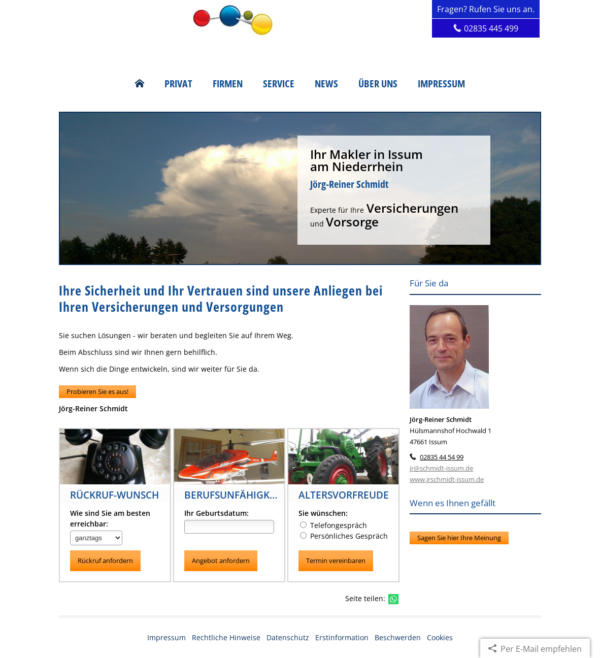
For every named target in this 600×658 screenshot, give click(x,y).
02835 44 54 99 (441, 457)
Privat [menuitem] (178, 84)
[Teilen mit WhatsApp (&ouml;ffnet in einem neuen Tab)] (393, 599)
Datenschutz (287, 637)
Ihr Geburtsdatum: (216, 513)
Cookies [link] (440, 637)
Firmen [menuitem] (228, 84)
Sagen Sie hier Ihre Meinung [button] (459, 537)
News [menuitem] (326, 84)
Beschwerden (398, 637)
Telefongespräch (338, 525)
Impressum (166, 637)
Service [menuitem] (278, 84)
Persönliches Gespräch (349, 536)
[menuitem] (139, 84)
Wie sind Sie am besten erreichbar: (110, 518)
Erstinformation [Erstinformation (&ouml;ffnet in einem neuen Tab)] (342, 637)
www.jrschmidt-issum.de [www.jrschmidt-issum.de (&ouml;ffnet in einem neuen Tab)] (447, 479)
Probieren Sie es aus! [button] (97, 391)
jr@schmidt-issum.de (441, 468)
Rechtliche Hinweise (226, 637)
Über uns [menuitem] (377, 84)
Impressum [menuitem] (441, 84)
